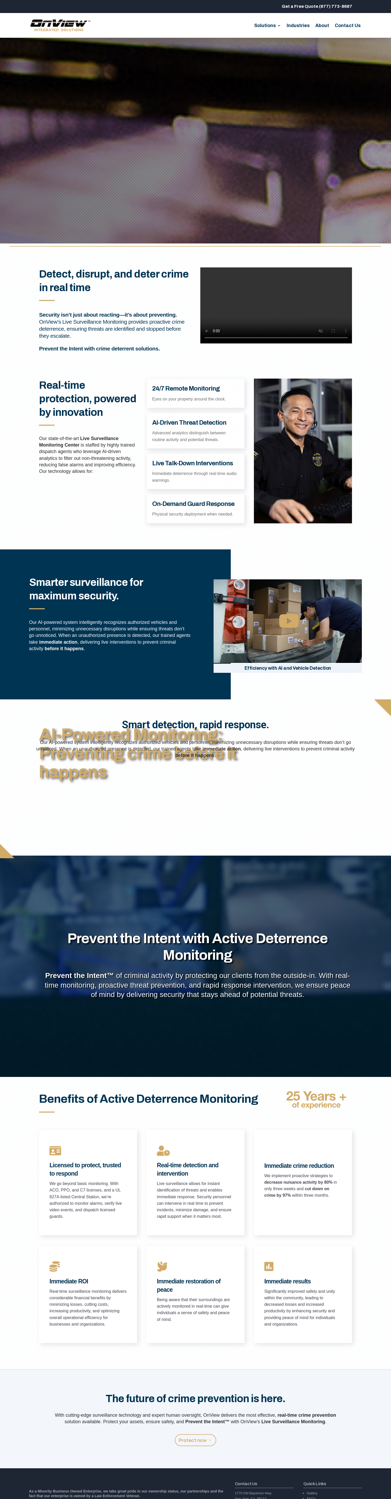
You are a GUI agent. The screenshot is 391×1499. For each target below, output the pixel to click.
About (322, 26)
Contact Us (348, 26)
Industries (298, 26)
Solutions (265, 26)
